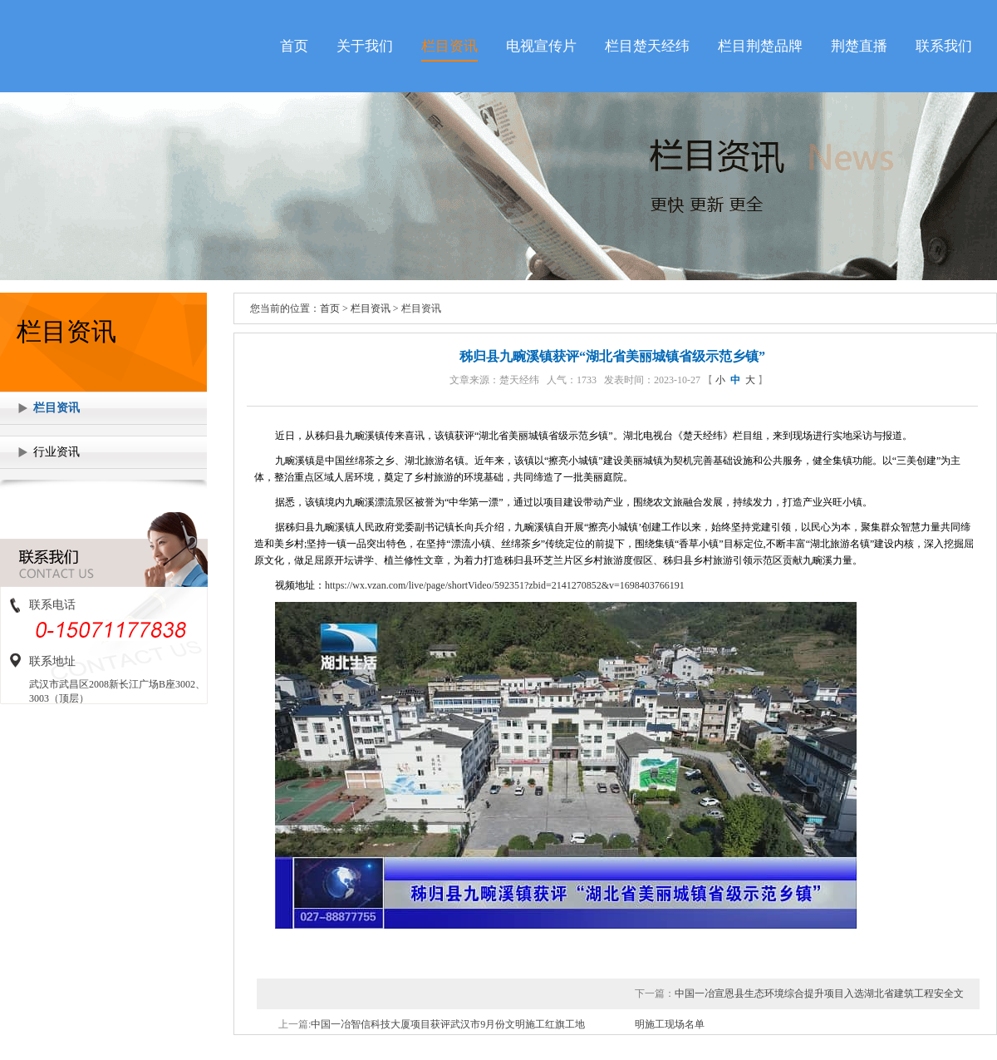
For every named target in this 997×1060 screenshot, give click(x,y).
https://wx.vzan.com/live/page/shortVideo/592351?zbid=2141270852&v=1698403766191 (505, 585)
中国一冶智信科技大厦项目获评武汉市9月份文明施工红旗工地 (448, 1024)
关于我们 (364, 46)
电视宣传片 (541, 46)
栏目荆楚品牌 (760, 46)
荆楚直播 (859, 46)
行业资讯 (56, 452)
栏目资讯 (449, 46)
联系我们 (944, 46)
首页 (294, 46)
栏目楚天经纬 (647, 46)
